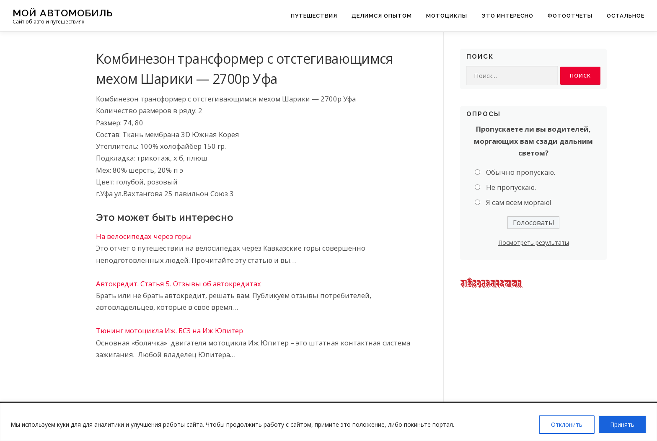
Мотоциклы (446, 16)
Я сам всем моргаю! (518, 203)
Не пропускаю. (511, 187)
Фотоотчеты (570, 16)
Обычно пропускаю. (520, 172)
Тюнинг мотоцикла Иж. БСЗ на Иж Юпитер (169, 330)
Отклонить (566, 424)
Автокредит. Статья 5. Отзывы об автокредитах (178, 283)
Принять (622, 424)
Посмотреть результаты (533, 242)
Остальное (625, 16)
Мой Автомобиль (63, 12)
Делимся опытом (382, 16)
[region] (328, 422)
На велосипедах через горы (144, 236)
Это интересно (507, 16)
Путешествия (314, 16)
